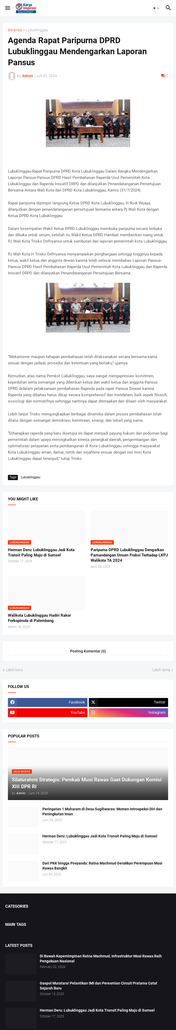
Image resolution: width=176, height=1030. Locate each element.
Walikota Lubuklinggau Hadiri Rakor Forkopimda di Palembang (39, 618)
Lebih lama (161, 670)
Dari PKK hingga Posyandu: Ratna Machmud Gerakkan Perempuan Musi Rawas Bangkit (102, 865)
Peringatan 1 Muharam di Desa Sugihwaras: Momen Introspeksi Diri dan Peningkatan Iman (102, 811)
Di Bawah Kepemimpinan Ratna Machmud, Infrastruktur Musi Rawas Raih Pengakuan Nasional (101, 958)
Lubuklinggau (37, 30)
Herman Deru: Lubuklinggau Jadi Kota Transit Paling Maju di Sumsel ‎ (41, 552)
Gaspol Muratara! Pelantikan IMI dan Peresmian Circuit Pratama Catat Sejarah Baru (98, 985)
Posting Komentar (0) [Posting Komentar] (88, 651)
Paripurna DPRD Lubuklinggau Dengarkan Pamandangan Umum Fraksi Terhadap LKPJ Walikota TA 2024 (129, 555)
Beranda (15, 30)
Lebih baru (14, 670)
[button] (7, 8)
